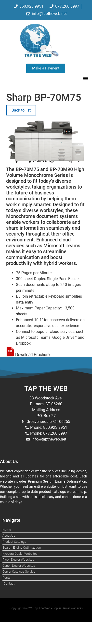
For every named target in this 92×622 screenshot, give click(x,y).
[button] (85, 78)
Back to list (21, 110)
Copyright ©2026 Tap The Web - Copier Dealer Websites (46, 608)
